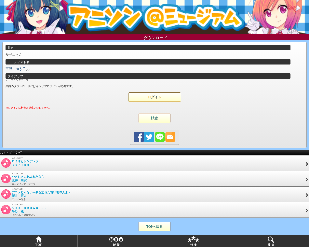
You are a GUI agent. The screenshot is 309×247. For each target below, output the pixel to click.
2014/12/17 (154, 163)
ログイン (154, 97)
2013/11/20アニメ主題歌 (154, 194)
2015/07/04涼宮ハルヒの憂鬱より (154, 209)
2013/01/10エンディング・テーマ (154, 178)
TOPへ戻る (154, 226)
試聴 (154, 118)
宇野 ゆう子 (16, 69)
